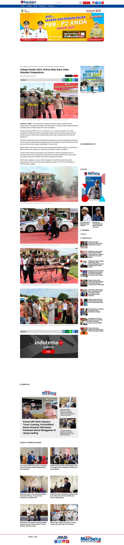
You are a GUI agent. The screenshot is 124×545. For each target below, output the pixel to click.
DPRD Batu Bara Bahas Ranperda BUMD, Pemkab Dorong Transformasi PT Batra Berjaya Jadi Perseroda (33, 524)
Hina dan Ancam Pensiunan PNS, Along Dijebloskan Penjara (95, 243)
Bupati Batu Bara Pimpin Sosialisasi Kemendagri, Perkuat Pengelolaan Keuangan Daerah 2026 (96, 273)
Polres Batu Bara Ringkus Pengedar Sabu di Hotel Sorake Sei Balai (95, 329)
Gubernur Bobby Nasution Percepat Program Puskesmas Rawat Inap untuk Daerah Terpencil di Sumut (67, 412)
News (35, 6)
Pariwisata (42, 6)
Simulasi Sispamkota (59, 66)
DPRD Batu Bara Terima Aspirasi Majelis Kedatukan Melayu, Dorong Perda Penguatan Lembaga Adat (33, 495)
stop (75, 76)
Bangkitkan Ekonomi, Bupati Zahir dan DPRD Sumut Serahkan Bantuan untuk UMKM (95, 321)
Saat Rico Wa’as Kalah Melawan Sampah (85, 224)
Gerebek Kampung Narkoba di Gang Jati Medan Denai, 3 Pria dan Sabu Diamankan (67, 432)
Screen (86, 3)
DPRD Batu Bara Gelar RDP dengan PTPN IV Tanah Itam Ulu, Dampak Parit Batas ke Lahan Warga (63, 467)
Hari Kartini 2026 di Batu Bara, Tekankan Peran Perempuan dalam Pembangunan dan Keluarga (33, 467)
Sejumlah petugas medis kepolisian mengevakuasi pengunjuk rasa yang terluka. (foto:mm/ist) (41, 284)
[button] (102, 5)
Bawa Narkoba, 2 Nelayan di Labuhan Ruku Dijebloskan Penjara (96, 310)
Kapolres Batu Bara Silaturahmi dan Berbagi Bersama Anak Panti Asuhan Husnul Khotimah (96, 282)
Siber (36, 536)
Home (23, 6)
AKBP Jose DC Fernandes (30, 66)
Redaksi (30, 536)
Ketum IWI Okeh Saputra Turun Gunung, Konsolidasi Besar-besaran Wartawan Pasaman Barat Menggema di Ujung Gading (39, 427)
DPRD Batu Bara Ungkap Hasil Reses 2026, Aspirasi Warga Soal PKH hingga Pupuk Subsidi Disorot (96, 264)
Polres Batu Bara (49, 66)
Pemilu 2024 (41, 66)
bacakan (69, 76)
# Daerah (83, 234)
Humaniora (51, 6)
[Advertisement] (62, 53)
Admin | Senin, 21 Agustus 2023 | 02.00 (28, 76)
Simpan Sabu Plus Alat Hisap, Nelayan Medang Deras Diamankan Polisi (95, 301)
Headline (29, 6)
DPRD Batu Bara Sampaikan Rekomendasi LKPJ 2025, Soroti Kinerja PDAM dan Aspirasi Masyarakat (64, 495)
